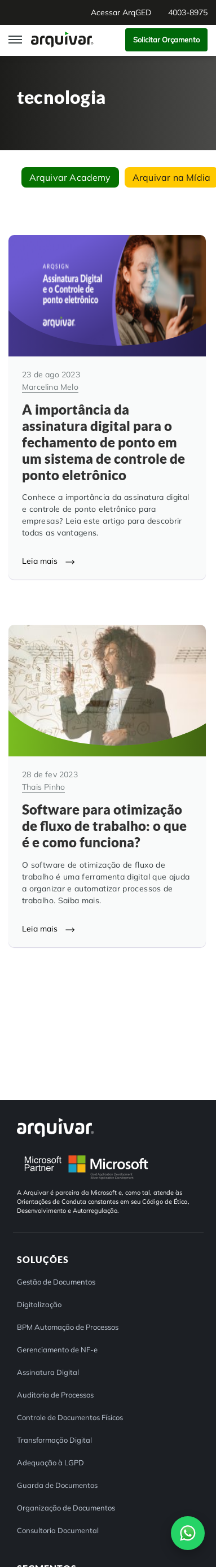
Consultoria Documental (58, 1530)
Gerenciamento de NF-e (57, 1349)
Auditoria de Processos (55, 1394)
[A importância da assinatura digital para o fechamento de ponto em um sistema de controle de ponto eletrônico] (107, 407)
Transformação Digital (54, 1439)
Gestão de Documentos (56, 1281)
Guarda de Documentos (57, 1485)
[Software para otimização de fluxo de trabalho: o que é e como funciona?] (107, 786)
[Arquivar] (55, 1127)
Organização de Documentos (66, 1507)
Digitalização (39, 1304)
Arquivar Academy (70, 177)
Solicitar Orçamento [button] (166, 39)
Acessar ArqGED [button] (121, 12)
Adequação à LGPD (50, 1462)
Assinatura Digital (48, 1372)
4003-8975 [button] (188, 12)
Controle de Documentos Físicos (70, 1417)
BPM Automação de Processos (67, 1326)
